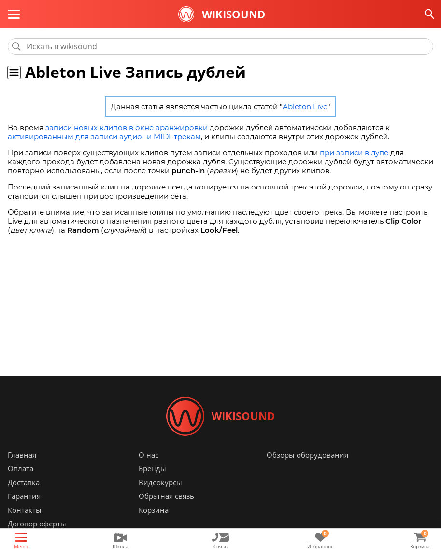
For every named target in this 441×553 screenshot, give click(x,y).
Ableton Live (305, 106)
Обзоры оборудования (307, 455)
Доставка (24, 482)
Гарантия (24, 496)
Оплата (20, 469)
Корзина (154, 510)
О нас (148, 455)
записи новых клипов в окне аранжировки (126, 127)
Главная (22, 455)
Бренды (152, 469)
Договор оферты (37, 524)
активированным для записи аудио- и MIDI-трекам (104, 136)
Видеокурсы (160, 482)
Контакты (25, 510)
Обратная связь (166, 496)
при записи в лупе (354, 152)
